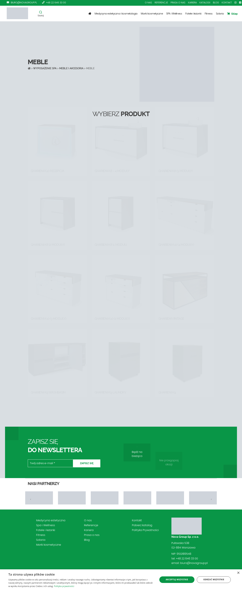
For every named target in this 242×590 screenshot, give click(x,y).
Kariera (192, 3)
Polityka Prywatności (145, 530)
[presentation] (30, 499)
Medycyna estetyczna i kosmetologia (116, 13)
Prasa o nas (178, 3)
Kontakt (227, 3)
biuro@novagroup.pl (24, 3)
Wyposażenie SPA (44, 68)
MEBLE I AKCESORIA (71, 68)
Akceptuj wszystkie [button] (177, 579)
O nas (148, 3)
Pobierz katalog (142, 525)
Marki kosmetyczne (152, 13)
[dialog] (121, 579)
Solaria (220, 13)
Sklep (232, 13)
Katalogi (204, 3)
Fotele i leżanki (193, 13)
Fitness (209, 13)
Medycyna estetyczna (50, 520)
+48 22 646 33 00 (56, 3)
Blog (216, 3)
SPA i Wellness (174, 13)
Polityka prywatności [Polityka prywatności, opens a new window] (64, 586)
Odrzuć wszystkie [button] (213, 579)
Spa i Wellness (45, 525)
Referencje (161, 3)
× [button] (238, 573)
